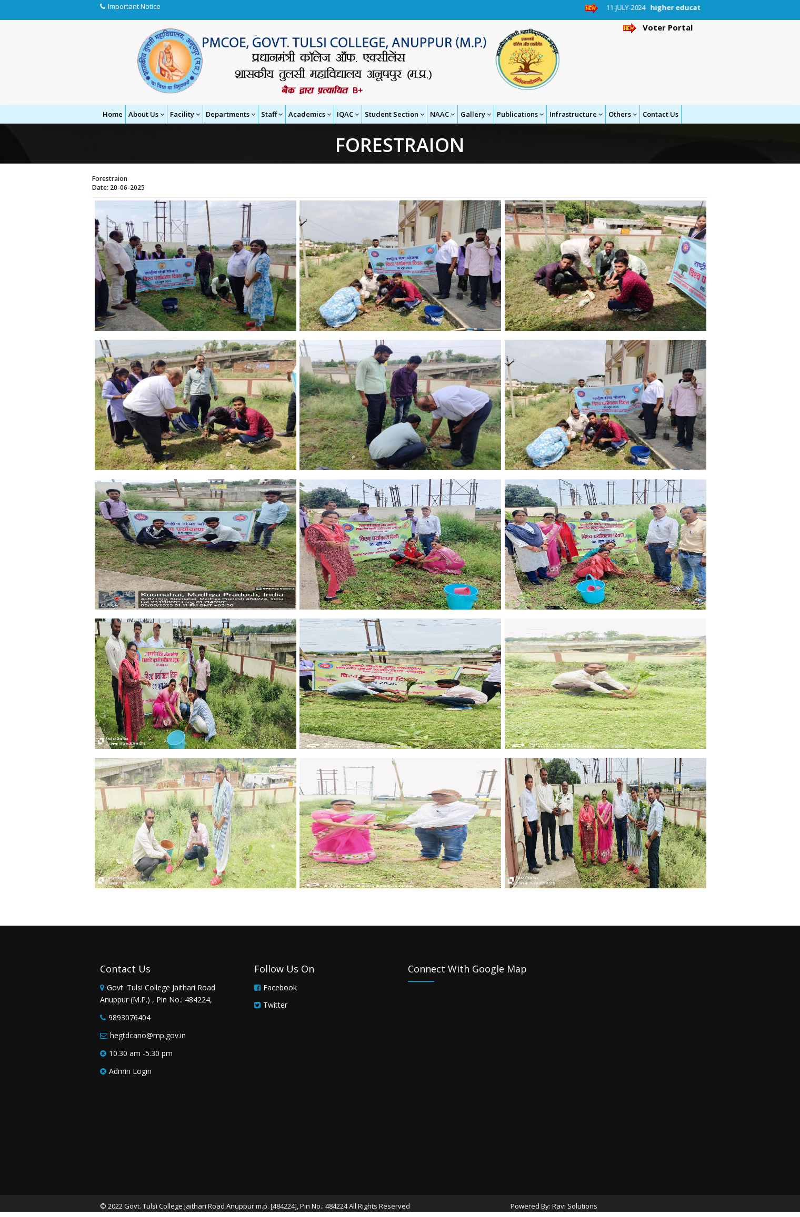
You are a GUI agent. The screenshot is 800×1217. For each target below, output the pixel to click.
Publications (520, 114)
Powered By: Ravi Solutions (554, 1206)
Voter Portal (658, 27)
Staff (272, 114)
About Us (146, 114)
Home (113, 114)
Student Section (394, 114)
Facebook (280, 987)
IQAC (348, 114)
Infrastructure (576, 114)
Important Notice (134, 6)
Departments (230, 114)
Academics (309, 114)
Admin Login (130, 1071)
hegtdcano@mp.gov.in (148, 1035)
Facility (185, 114)
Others (622, 114)
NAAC (442, 114)
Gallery (476, 114)
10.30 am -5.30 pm (141, 1053)
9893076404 (129, 1017)
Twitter (275, 1005)
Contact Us (660, 114)
